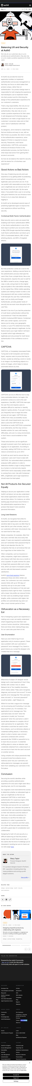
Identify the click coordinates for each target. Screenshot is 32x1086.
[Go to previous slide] (25, 949)
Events (2, 1030)
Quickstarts (19, 990)
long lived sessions (13, 575)
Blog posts (3, 993)
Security (3, 1052)
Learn (17, 1030)
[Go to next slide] (29, 949)
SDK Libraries (19, 995)
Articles (18, 988)
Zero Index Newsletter (6, 998)
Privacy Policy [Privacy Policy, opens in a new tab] (24, 1070)
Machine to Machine (21, 1054)
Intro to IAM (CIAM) (20, 1033)
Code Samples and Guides (7, 990)
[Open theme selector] (30, 9)
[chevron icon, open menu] (5, 9)
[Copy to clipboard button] (10, 899)
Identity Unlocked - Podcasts (5, 996)
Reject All (15, 1078)
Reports (18, 1002)
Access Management (6, 1047)
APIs (17, 993)
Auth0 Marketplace (5, 1019)
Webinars (18, 1004)
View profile (24, 877)
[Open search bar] (26, 9)
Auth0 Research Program (7, 1033)
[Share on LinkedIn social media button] (6, 899)
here (12, 847)
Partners (18, 1018)
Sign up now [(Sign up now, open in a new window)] (5, 962)
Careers (21, 1020)
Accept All (16, 1074)
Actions (18, 1052)
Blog (2, 9)
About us (18, 1022)
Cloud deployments (5, 1059)
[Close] (29, 1062)
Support (3, 1014)
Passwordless (19, 1057)
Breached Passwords (21, 1059)
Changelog (18, 997)
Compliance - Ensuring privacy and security (21, 1015)
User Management (5, 1054)
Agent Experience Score (7, 1001)
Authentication (4, 1057)
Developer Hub (4, 988)
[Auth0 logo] (15, 5)
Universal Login (19, 1045)
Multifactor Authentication (22, 1050)
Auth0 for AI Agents (6, 1045)
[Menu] (30, 5)
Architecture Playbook (21, 1037)
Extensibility (4, 1050)
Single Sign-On (19, 1047)
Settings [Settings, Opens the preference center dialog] (16, 1081)
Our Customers (19, 1012)
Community (4, 1012)
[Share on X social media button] (2, 899)
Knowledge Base (5, 1017)
